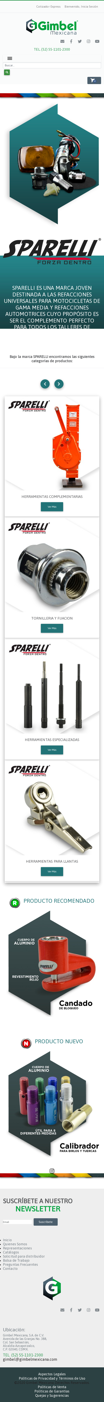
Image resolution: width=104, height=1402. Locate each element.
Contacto (10, 1269)
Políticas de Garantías (51, 1391)
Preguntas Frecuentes (20, 1264)
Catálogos (11, 1252)
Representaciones (17, 1248)
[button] (94, 80)
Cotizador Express (48, 6)
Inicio (7, 1240)
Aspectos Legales (52, 1374)
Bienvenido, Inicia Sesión (81, 6)
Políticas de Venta (52, 1387)
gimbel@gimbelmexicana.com (30, 1359)
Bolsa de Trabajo (16, 1260)
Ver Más (52, 506)
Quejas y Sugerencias (52, 1395)
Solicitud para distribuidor (24, 1256)
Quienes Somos (15, 1244)
